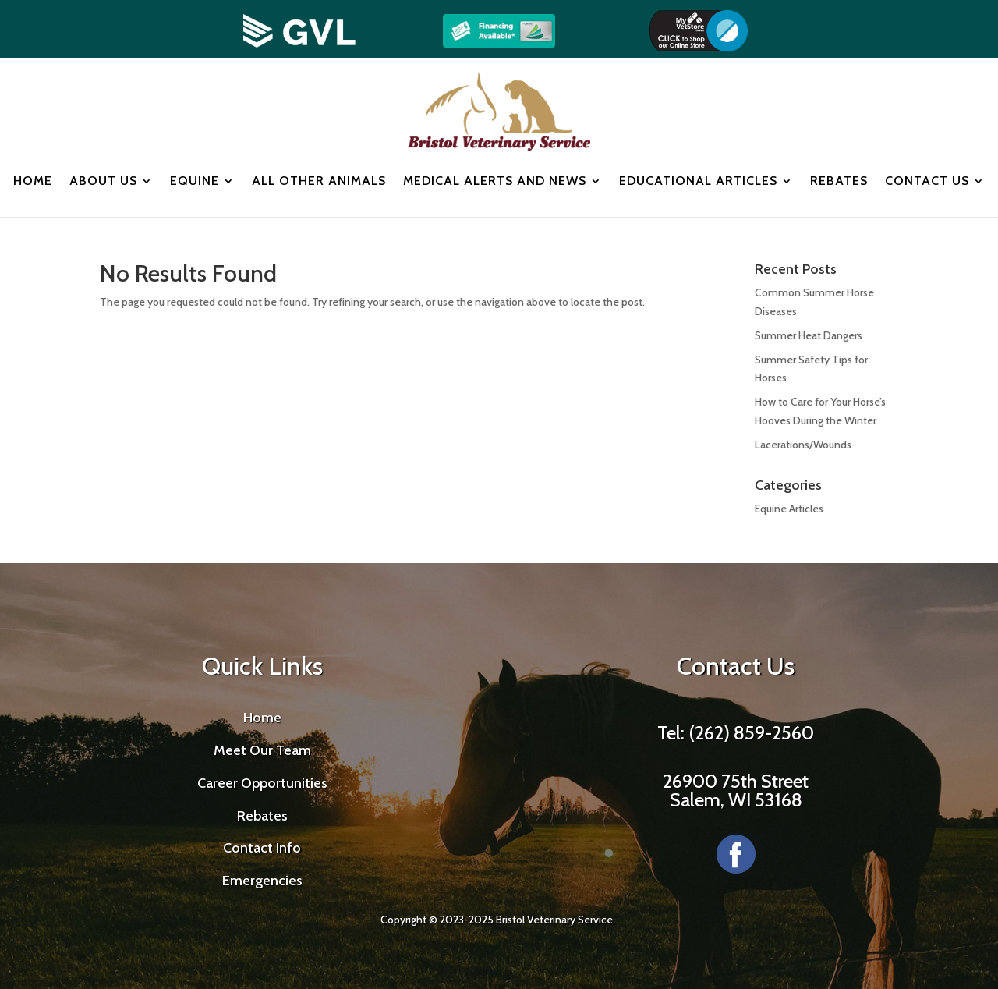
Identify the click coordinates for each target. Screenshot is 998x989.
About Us (103, 180)
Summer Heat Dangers (808, 335)
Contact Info (262, 847)
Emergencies (262, 880)
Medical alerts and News (494, 180)
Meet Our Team (262, 750)
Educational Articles (698, 180)
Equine (194, 180)
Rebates (839, 180)
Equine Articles (789, 509)
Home (32, 180)
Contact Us (927, 180)
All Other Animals (319, 180)
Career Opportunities (262, 783)
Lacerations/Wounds (803, 445)
